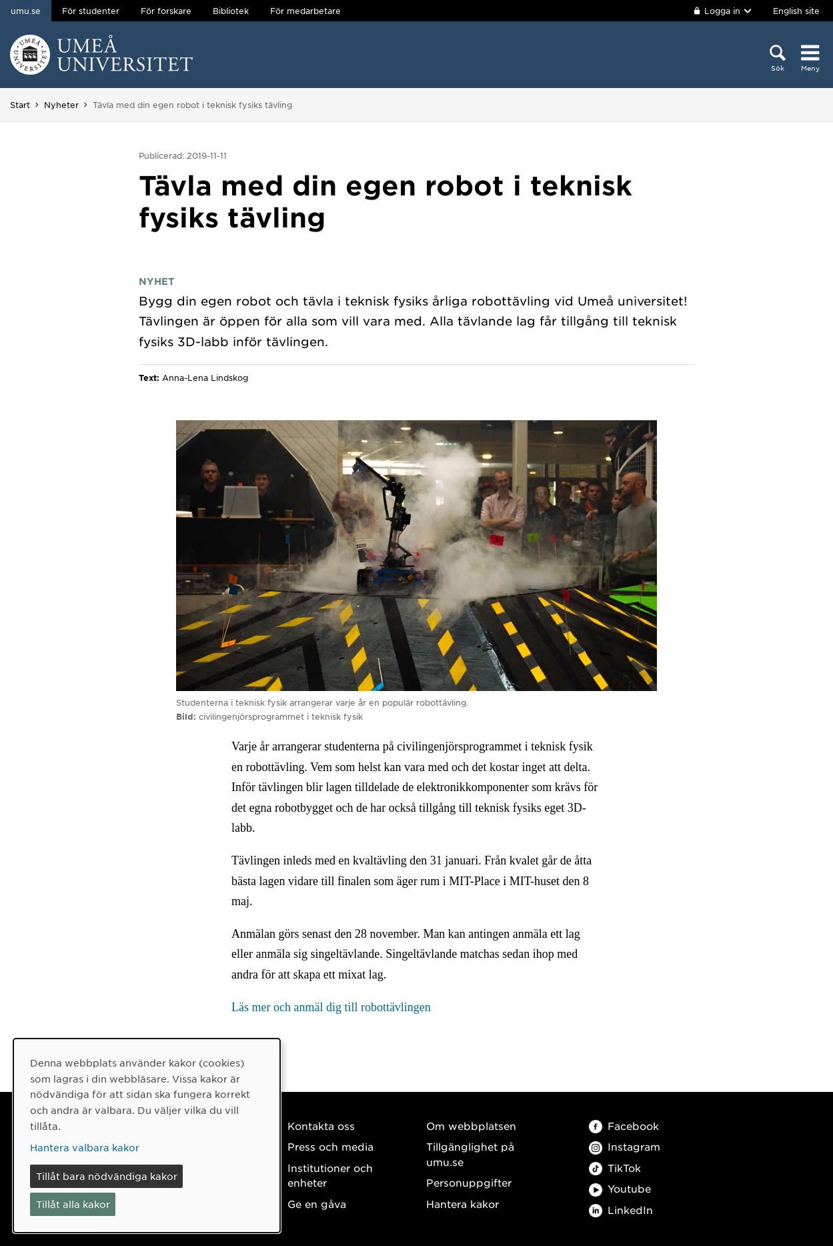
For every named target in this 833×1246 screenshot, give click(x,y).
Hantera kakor (462, 1203)
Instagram (624, 1146)
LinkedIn (621, 1209)
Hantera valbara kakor (84, 1147)
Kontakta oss (321, 1125)
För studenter (90, 10)
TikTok (615, 1167)
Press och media (330, 1146)
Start (20, 104)
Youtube (620, 1188)
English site (796, 10)
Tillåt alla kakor (73, 1204)
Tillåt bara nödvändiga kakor (106, 1176)
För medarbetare (305, 10)
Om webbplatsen (471, 1125)
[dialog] (146, 1136)
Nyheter (61, 104)
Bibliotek (231, 10)
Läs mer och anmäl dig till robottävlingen (331, 1007)
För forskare (166, 10)
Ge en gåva (316, 1203)
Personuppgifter (469, 1182)
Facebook (624, 1125)
